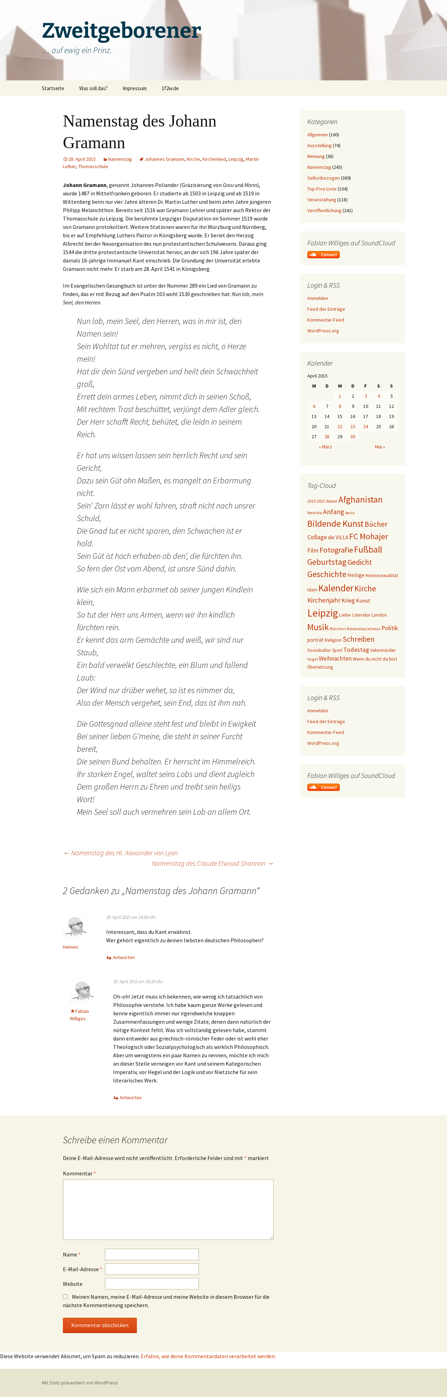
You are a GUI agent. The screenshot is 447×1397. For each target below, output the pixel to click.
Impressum (135, 88)
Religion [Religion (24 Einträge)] (333, 640)
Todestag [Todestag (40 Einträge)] (356, 650)
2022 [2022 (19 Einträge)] (321, 501)
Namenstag (120, 159)
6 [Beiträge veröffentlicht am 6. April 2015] (314, 406)
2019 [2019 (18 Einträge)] (311, 501)
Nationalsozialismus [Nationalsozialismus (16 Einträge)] (363, 628)
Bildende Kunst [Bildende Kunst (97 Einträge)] (335, 523)
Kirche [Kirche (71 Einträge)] (365, 588)
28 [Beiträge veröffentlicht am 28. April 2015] (326, 436)
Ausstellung (319, 145)
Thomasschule (93, 166)
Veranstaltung (321, 199)
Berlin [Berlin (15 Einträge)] (350, 513)
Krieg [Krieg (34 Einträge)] (348, 600)
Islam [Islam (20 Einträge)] (312, 590)
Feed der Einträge (326, 309)
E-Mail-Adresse (82, 1269)
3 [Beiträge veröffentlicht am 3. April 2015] (366, 396)
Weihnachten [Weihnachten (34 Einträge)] (335, 658)
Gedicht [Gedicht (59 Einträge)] (359, 562)
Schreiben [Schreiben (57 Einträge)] (359, 639)
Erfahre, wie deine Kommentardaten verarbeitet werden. (208, 1356)
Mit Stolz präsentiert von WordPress (80, 1383)
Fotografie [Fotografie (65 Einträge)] (336, 550)
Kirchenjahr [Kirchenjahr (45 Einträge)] (323, 600)
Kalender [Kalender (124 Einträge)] (335, 588)
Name (72, 1254)
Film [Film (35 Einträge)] (312, 550)
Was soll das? (93, 88)
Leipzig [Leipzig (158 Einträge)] (322, 612)
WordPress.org (323, 330)
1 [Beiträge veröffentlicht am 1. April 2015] (340, 396)
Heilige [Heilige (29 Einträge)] (356, 574)
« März (325, 447)
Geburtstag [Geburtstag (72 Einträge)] (326, 562)
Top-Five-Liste (322, 189)
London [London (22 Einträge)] (379, 615)
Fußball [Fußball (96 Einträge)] (368, 549)
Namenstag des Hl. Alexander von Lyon (120, 852)
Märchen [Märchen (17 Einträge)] (338, 628)
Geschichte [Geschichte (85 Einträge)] (326, 574)
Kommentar (79, 1173)
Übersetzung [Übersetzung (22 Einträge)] (320, 667)
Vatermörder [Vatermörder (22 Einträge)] (383, 650)
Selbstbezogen (323, 178)
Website (72, 1283)
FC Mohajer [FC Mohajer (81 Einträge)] (368, 536)
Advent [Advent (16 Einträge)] (331, 501)
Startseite (53, 88)
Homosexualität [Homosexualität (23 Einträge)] (382, 575)
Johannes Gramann (164, 159)
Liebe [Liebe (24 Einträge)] (345, 615)
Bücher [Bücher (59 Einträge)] (376, 524)
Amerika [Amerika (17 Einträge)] (314, 512)
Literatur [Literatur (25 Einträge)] (361, 615)
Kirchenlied (214, 159)
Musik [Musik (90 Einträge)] (318, 627)
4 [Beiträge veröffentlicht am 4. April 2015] (379, 396)
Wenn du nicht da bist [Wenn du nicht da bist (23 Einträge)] (375, 659)
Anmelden (317, 298)
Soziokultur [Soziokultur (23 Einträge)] (319, 650)
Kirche (193, 159)
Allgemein (317, 134)
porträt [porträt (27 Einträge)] (315, 639)
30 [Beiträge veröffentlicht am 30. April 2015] (352, 436)
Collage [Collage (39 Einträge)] (317, 537)
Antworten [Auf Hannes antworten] (124, 957)
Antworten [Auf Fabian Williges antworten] (131, 1097)
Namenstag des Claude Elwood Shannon (213, 863)
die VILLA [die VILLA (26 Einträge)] (338, 537)
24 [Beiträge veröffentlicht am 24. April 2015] (365, 426)
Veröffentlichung (324, 210)
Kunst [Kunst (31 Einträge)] (363, 600)
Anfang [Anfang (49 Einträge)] (333, 511)
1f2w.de (170, 88)
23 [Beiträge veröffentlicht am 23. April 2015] (352, 426)
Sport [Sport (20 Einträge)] (337, 650)
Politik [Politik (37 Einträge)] (389, 628)
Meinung (316, 156)
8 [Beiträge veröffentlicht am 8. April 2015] (340, 406)
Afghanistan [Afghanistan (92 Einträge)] (360, 499)
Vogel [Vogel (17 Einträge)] (312, 659)
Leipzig (235, 159)
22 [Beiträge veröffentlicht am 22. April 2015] (339, 426)
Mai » (380, 447)
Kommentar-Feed (325, 320)
